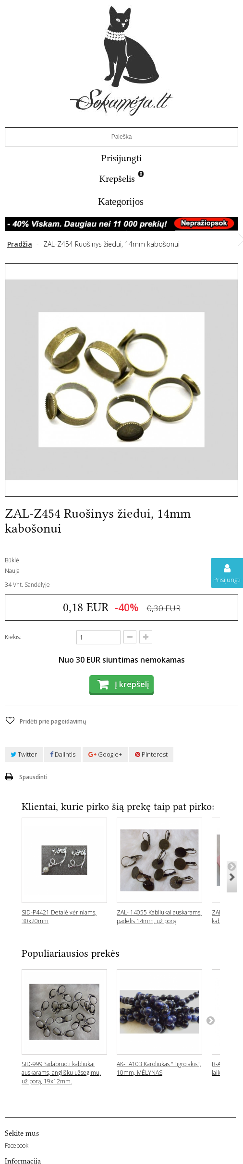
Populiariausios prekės (71, 953)
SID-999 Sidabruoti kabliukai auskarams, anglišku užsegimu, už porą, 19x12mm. (61, 1072)
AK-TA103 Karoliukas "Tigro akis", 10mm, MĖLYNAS (159, 1068)
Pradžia (19, 244)
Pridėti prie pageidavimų (52, 721)
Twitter (24, 754)
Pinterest (151, 754)
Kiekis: (13, 637)
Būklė (12, 560)
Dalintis (62, 754)
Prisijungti (121, 158)
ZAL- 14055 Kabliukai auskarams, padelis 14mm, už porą (159, 916)
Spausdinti (33, 777)
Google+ (105, 754)
